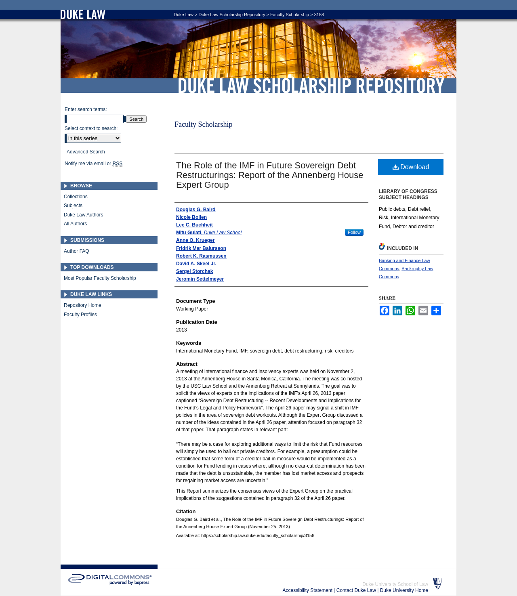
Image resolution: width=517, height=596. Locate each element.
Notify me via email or (93, 163)
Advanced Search (86, 152)
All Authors (75, 224)
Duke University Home (404, 590)
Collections (76, 196)
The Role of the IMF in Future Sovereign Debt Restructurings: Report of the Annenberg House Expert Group (270, 175)
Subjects (73, 205)
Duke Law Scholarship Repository (311, 85)
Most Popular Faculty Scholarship (100, 278)
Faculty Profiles (80, 314)
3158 (319, 14)
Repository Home (82, 305)
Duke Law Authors (83, 215)
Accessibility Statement (308, 590)
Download (411, 167)
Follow (354, 232)
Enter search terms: (86, 109)
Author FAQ (76, 251)
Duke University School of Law (395, 584)
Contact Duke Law (356, 590)
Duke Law (183, 14)
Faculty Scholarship (289, 14)
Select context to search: (91, 128)
